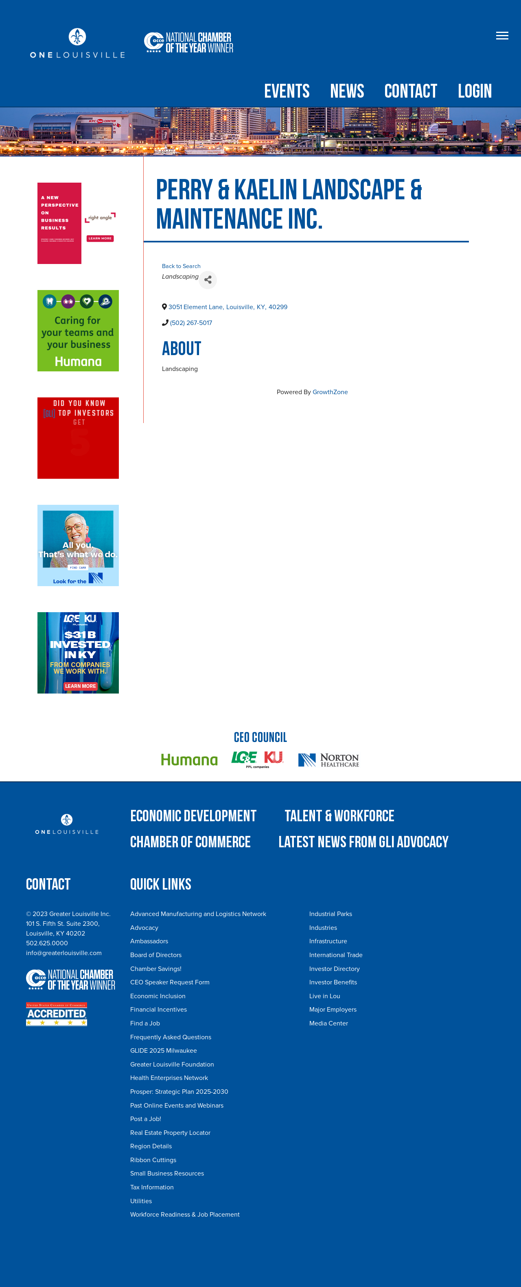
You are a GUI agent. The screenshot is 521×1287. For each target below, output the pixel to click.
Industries (323, 928)
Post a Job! (145, 1119)
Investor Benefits (333, 982)
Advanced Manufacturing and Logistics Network (198, 914)
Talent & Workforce (339, 816)
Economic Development (193, 816)
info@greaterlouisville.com (64, 953)
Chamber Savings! (156, 969)
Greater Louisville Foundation (172, 1064)
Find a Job (145, 1023)
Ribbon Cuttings (153, 1160)
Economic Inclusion (158, 996)
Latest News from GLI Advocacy (363, 842)
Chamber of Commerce (190, 842)
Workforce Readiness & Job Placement (185, 1215)
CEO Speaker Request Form (170, 982)
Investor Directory (334, 969)
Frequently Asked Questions (170, 1037)
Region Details (151, 1146)
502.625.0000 (47, 943)
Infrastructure (328, 941)
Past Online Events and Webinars (176, 1106)
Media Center (328, 1023)
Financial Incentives (158, 1010)
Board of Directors (156, 955)
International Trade (336, 955)
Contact (411, 91)
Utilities (141, 1201)
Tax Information (152, 1187)
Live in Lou (324, 996)
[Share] (208, 280)
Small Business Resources (167, 1173)
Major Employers (333, 1010)
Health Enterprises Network (169, 1078)
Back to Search (181, 266)
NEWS (347, 91)
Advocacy (144, 928)
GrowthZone (330, 392)
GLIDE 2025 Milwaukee (163, 1051)
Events (287, 91)
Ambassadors (149, 941)
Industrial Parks (330, 914)
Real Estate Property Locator (170, 1133)
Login (475, 91)
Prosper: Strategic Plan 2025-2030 (179, 1092)
